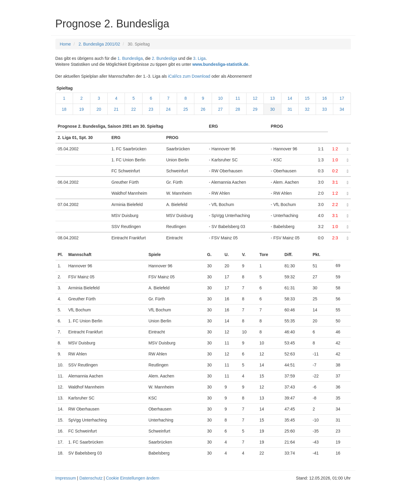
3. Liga (199, 58)
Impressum (65, 478)
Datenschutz (91, 478)
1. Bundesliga (130, 58)
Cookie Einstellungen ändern (132, 478)
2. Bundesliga (164, 58)
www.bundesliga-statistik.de (220, 64)
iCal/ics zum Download (189, 76)
